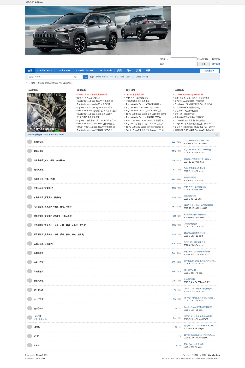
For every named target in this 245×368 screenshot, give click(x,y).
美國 (119, 70)
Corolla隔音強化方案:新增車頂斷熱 (190, 120)
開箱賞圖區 (38, 170)
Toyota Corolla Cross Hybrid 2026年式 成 (95, 107)
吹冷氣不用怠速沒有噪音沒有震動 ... (199, 298)
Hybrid (145, 77)
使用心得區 (38, 308)
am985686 (203, 143)
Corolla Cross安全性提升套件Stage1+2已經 (145, 130)
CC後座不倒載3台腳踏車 (194, 168)
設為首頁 (30, 2)
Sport (127, 77)
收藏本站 (39, 2)
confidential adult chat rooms (196, 140)
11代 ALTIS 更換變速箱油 (88, 117)
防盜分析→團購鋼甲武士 (185, 114)
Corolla (105, 77)
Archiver (186, 355)
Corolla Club (26, 83)
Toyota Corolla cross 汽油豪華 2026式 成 (94, 130)
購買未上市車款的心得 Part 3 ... (197, 159)
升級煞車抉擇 (190, 196)
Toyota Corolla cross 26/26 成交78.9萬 (93, 104)
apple (201, 153)
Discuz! (39, 355)
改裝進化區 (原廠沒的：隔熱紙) (47, 197)
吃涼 (202, 162)
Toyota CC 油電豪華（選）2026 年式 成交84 (96, 120)
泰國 (148, 70)
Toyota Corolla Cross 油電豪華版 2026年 (94, 114)
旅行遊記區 (38, 290)
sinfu (201, 190)
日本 (129, 70)
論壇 (30, 70)
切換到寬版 (218, 2)
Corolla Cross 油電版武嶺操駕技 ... (199, 307)
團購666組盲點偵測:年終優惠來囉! (189, 117)
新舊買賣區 (38, 281)
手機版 (195, 355)
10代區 (37, 327)
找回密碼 (216, 59)
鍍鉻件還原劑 (190, 177)
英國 (138, 70)
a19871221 (205, 217)
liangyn (201, 328)
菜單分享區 (38, 151)
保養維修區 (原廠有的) (43, 188)
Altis (112, 77)
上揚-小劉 (43, 319)
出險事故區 (38, 271)
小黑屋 (203, 355)
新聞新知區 (38, 142)
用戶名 (163, 59)
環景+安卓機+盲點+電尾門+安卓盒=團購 (192, 98)
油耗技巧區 (38, 262)
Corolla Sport (64, 70)
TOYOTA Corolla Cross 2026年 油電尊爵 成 (96, 127)
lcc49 (201, 180)
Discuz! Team (40, 358)
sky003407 (204, 254)
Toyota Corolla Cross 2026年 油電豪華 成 (95, 101)
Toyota (98, 77)
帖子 (76, 77)
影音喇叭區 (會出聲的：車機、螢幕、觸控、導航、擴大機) (59, 234)
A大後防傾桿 (189, 279)
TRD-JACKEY (204, 282)
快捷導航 (208, 71)
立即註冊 (216, 64)
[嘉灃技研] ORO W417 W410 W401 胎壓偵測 (194, 130)
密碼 (162, 64)
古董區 (37, 345)
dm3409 (203, 208)
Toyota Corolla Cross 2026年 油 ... (199, 150)
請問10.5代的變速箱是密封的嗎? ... (199, 316)
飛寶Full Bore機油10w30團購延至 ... (199, 205)
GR (132, 77)
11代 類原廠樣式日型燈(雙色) (187, 107)
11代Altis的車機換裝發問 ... (196, 233)
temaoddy (203, 338)
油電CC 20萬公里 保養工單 (89, 98)
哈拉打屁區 (38, 299)
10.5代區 (37, 316)
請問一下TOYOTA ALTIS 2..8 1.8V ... (200, 325)
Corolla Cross (44, 70)
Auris (122, 77)
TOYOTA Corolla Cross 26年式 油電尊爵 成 (96, 124)
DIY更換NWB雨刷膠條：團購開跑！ (190, 101)
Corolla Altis (105, 70)
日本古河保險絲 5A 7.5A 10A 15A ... (199, 335)
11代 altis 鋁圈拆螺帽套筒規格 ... (198, 251)
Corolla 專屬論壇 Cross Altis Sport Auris (45, 134)
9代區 (36, 336)
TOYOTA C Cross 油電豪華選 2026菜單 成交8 (97, 111)
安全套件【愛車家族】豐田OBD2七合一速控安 (195, 127)
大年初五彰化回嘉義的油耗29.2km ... (200, 261)
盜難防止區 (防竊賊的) (43, 244)
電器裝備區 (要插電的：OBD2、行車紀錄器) (53, 216)
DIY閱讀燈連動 (190, 224)
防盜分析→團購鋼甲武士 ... (196, 242)
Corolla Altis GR (85, 70)
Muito (200, 199)
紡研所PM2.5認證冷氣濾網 (186, 111)
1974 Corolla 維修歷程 (193, 344)
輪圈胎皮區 (38, 253)
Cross (138, 77)
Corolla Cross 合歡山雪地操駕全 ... (199, 288)
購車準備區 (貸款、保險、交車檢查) (49, 160)
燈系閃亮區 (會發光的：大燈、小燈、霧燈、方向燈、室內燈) (60, 225)
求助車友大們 (190, 270)
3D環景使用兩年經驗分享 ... (196, 214)
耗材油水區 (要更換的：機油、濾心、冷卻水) (53, 207)
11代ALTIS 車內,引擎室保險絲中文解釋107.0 (194, 124)
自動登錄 (202, 59)
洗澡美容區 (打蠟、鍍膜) (44, 179)
